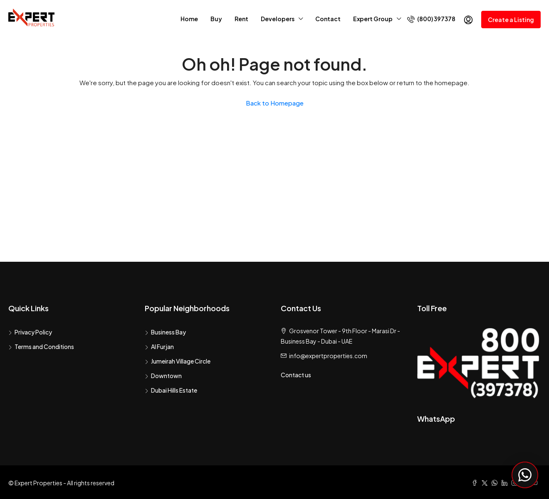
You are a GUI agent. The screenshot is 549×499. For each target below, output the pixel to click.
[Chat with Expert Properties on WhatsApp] (525, 475)
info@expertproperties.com (328, 355)
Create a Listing (511, 19)
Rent (241, 18)
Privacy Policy (33, 332)
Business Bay (168, 332)
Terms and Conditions (44, 346)
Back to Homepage (275, 103)
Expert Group (373, 18)
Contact (328, 18)
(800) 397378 (431, 19)
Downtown (166, 375)
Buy (216, 18)
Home (189, 18)
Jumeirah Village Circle (180, 361)
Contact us (296, 375)
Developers (277, 18)
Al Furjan (162, 346)
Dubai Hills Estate (174, 390)
